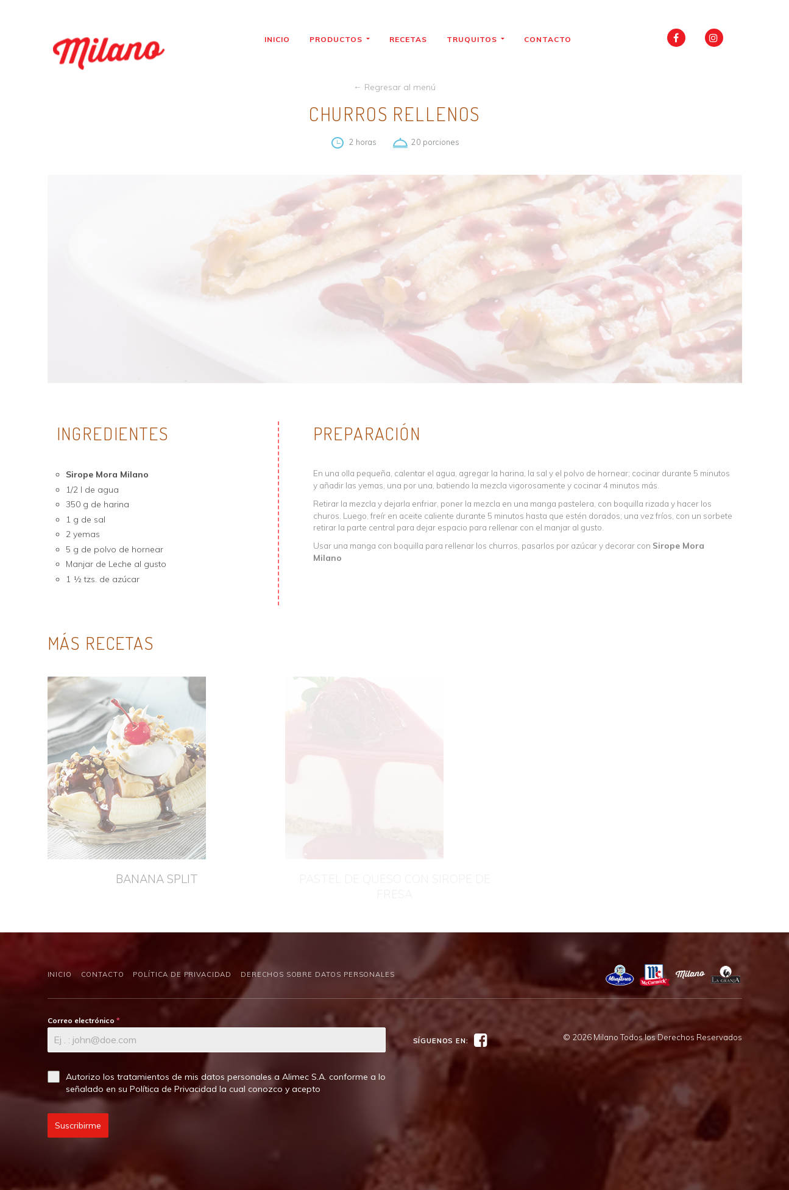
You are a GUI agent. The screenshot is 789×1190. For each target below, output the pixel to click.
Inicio (281, 39)
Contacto (552, 39)
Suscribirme (78, 1125)
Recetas (412, 39)
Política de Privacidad (182, 974)
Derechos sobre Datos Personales (317, 974)
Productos (344, 39)
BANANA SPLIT (157, 878)
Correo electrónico (84, 1020)
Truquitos (480, 39)
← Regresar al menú (394, 87)
